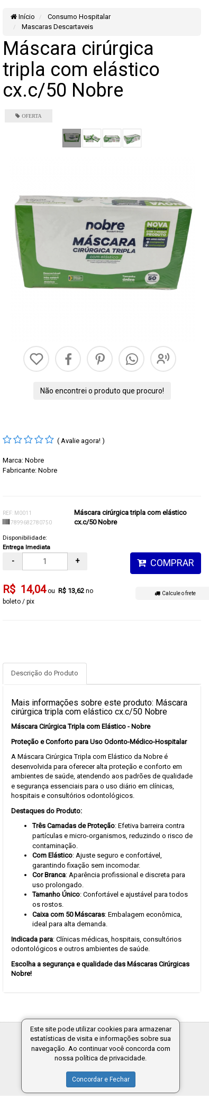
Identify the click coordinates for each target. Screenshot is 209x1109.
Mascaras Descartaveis (56, 27)
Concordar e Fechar (101, 1079)
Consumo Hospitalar (78, 17)
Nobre (34, 460)
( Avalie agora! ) (81, 441)
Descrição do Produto (44, 673)
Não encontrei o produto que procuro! (102, 391)
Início (23, 17)
